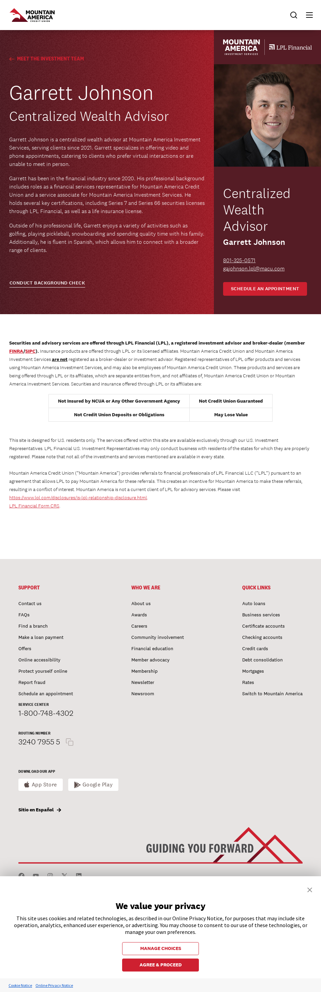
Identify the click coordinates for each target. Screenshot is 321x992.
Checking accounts (262, 637)
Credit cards (255, 648)
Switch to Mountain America (272, 693)
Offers (24, 648)
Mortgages (253, 671)
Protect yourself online (42, 671)
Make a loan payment (40, 637)
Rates (248, 682)
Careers (139, 626)
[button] (306, 15)
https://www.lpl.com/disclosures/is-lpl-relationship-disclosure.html (78, 497)
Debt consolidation (262, 660)
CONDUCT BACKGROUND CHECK (47, 283)
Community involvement (157, 637)
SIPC (30, 351)
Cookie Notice (20, 985)
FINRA (16, 351)
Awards (139, 615)
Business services (261, 615)
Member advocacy (150, 660)
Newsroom (142, 693)
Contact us (30, 603)
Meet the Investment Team (46, 58)
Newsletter (142, 682)
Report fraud (31, 682)
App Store (44, 784)
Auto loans (253, 603)
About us (141, 603)
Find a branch (33, 626)
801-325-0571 (239, 260)
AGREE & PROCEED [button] (161, 965)
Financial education (152, 648)
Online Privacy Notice (54, 985)
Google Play (98, 784)
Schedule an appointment (265, 288)
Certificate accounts (263, 626)
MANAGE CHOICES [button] (160, 948)
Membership (144, 671)
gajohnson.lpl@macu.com (253, 268)
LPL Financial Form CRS (34, 506)
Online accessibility (39, 660)
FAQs (24, 615)
